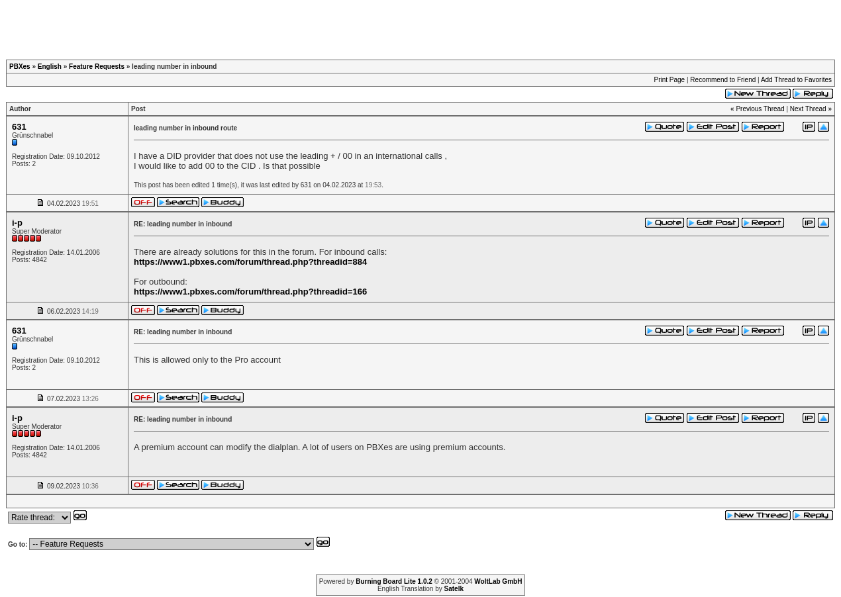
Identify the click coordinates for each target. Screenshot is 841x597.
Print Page (669, 79)
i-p (17, 223)
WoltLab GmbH (498, 581)
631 (19, 127)
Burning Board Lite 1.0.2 (394, 581)
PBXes (19, 66)
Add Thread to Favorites (796, 79)
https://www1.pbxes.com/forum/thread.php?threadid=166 (250, 292)
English (50, 66)
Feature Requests (96, 66)
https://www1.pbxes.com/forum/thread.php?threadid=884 (250, 262)
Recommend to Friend (723, 79)
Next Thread (808, 109)
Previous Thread (760, 109)
